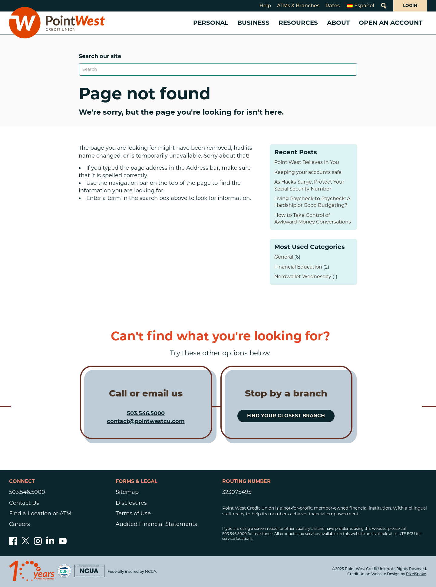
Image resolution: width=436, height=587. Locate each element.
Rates (332, 5)
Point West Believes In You (306, 162)
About (338, 22)
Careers (19, 524)
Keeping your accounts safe (308, 172)
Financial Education (298, 267)
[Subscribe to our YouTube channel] (63, 543)
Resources (298, 22)
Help (265, 5)
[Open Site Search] (383, 6)
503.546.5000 (146, 413)
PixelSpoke (416, 574)
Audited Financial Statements (156, 524)
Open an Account (390, 22)
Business (253, 22)
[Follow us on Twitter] (25, 543)
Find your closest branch (286, 416)
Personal (210, 22)
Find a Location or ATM (40, 513)
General (283, 257)
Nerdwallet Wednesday (302, 276)
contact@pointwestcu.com (146, 421)
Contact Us (24, 503)
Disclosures (131, 503)
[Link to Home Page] (57, 22)
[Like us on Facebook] (13, 543)
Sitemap (127, 492)
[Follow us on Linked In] (50, 542)
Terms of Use (133, 513)
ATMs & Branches (298, 5)
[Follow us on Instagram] (38, 543)
